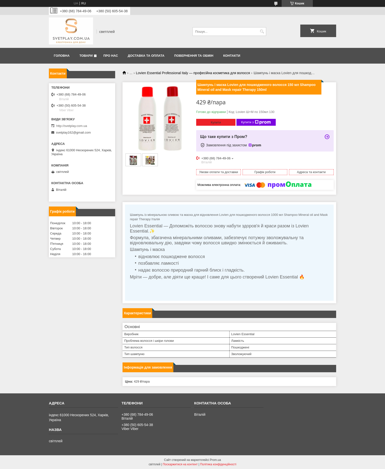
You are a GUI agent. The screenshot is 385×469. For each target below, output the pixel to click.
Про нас (110, 55)
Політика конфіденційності (218, 464)
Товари (86, 55)
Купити (216, 122)
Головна (61, 55)
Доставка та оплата (146, 55)
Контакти (231, 55)
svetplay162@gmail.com (73, 132)
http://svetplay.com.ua (71, 126)
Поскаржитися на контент (180, 464)
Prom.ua (215, 460)
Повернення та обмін (193, 55)
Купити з (256, 122)
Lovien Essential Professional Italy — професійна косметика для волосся (193, 73)
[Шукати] (262, 31)
